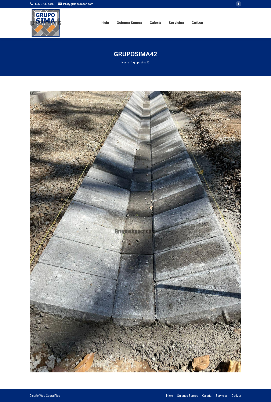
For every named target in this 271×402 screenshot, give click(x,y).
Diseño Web (37, 395)
